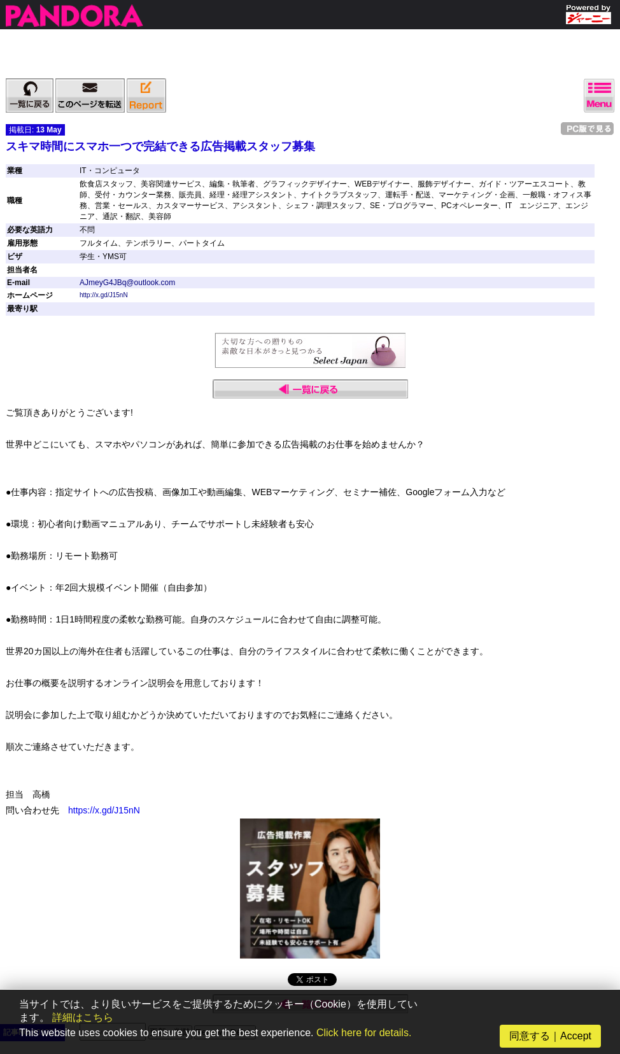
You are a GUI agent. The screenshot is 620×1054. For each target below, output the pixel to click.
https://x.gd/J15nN (104, 810)
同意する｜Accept (550, 1035)
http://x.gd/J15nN (104, 295)
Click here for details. (363, 1032)
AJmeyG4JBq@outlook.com (127, 282)
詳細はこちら (82, 1017)
